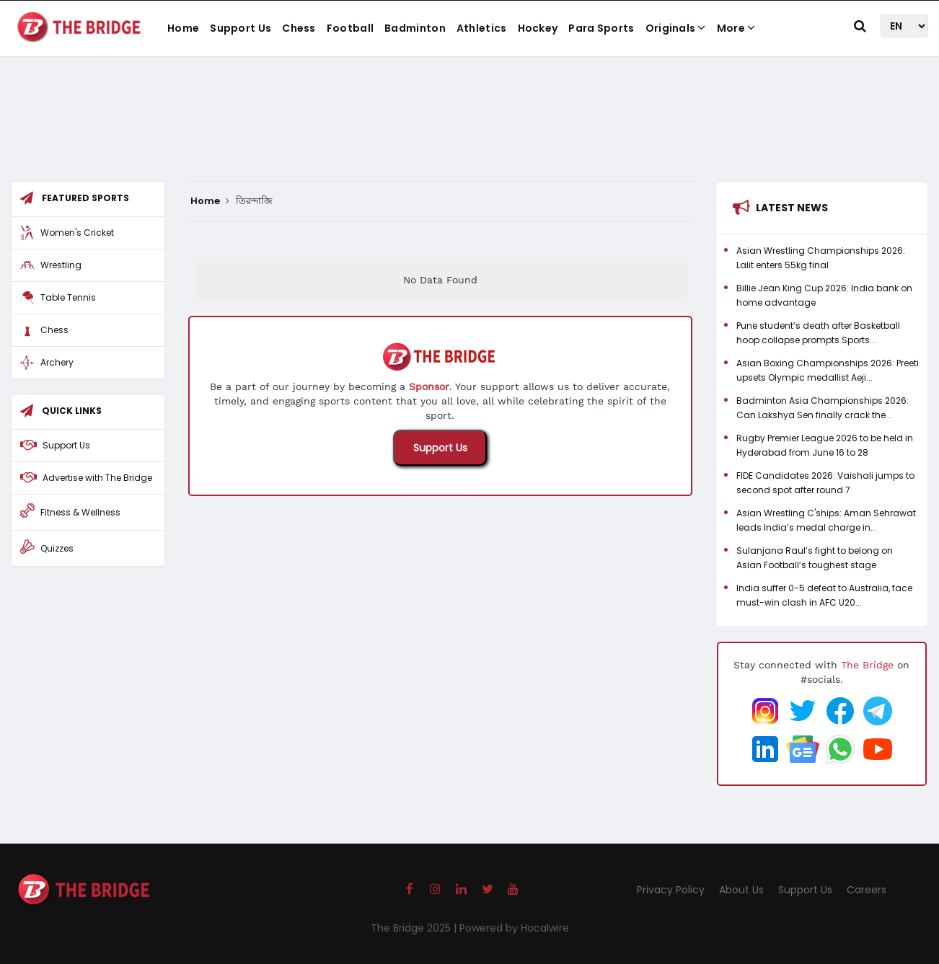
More (736, 28)
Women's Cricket (77, 232)
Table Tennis (68, 297)
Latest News (792, 207)
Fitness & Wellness (80, 512)
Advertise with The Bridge (97, 478)
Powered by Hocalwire (514, 928)
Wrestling (60, 265)
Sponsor (429, 386)
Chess (299, 28)
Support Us (240, 28)
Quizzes (57, 548)
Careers (866, 890)
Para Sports (601, 28)
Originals (675, 28)
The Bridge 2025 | (415, 928)
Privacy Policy (671, 890)
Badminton (415, 28)
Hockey (538, 28)
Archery (57, 362)
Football (350, 28)
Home (183, 28)
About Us (741, 890)
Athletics (482, 28)
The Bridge (867, 665)
